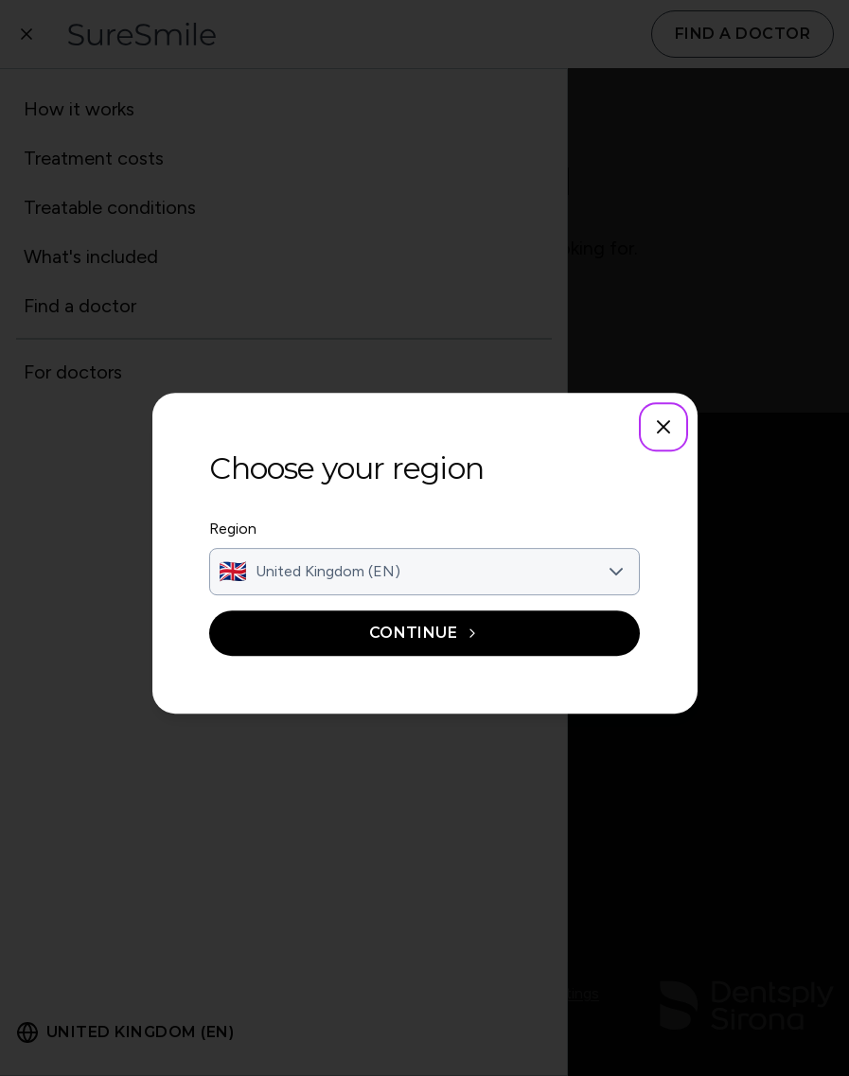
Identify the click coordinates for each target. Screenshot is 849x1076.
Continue (425, 634)
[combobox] (425, 572)
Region (236, 529)
